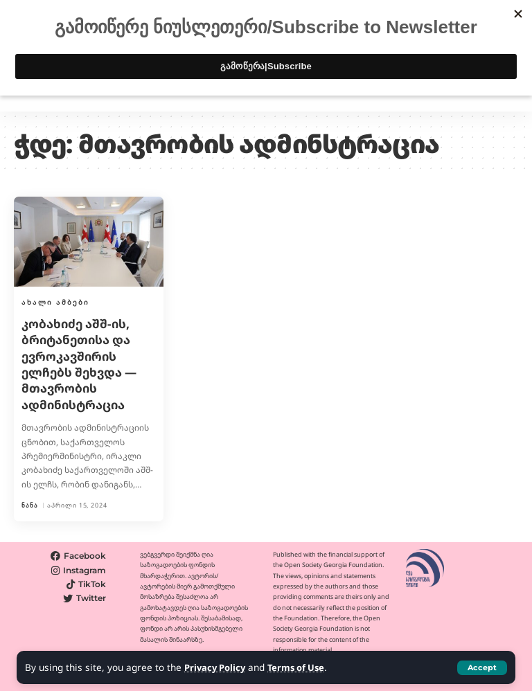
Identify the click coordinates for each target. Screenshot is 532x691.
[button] (482, 668)
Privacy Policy (216, 667)
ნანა (29, 505)
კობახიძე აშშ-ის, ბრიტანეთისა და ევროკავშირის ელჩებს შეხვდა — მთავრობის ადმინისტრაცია (82, 364)
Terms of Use (301, 667)
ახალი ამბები (55, 302)
